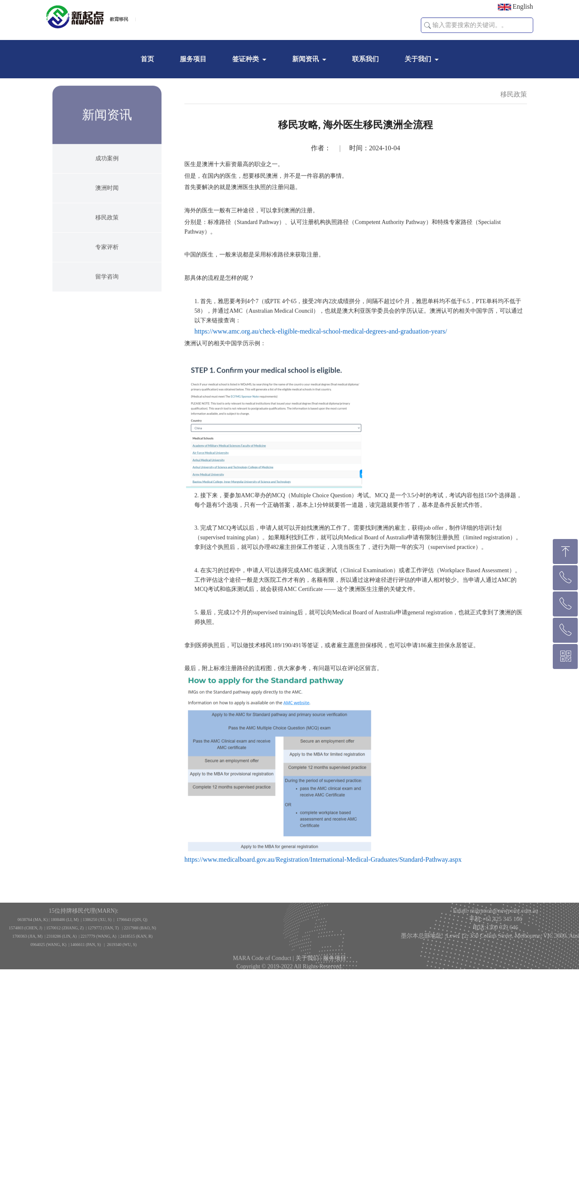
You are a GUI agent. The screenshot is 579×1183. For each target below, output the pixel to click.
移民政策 (107, 252)
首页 (147, 58)
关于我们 (418, 58)
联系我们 (365, 58)
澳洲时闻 (107, 222)
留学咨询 (107, 311)
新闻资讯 (305, 58)
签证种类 (245, 58)
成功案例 (107, 193)
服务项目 (193, 58)
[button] (427, 25)
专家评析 (107, 281)
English (515, 6)
